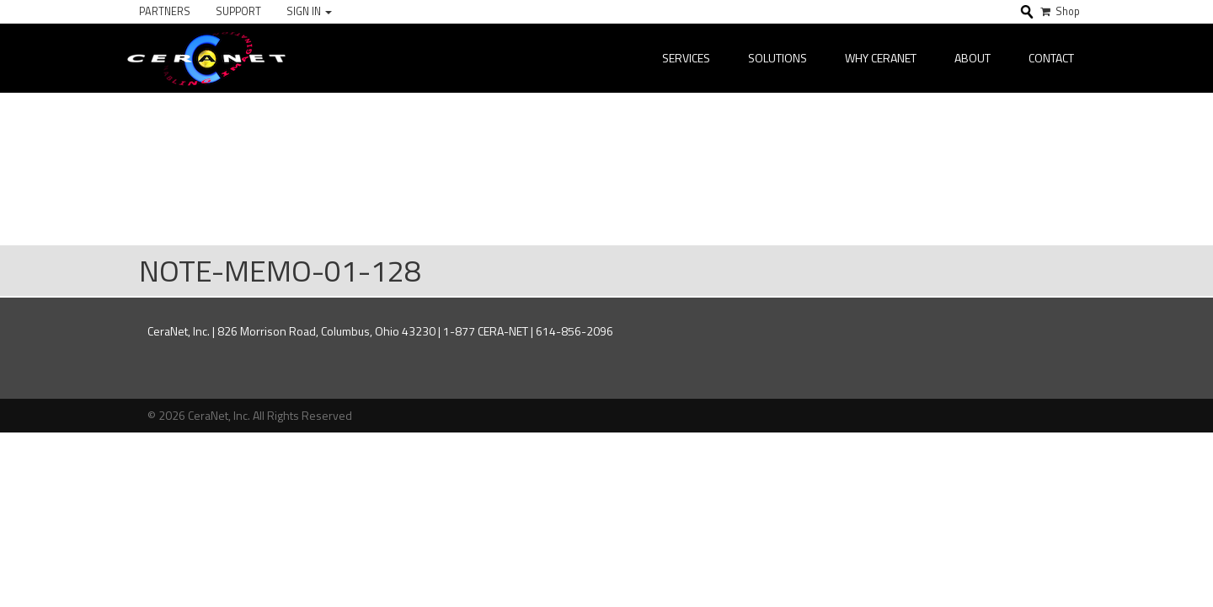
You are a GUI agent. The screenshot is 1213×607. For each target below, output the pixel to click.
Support (238, 11)
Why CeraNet (880, 58)
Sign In (309, 11)
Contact (1051, 58)
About (972, 58)
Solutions (777, 58)
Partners (164, 11)
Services (686, 58)
